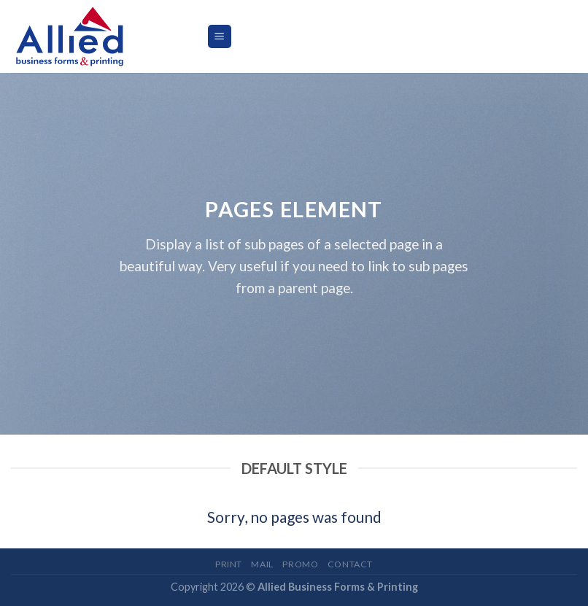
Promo (300, 564)
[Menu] (220, 37)
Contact (350, 564)
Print (228, 564)
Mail (262, 564)
